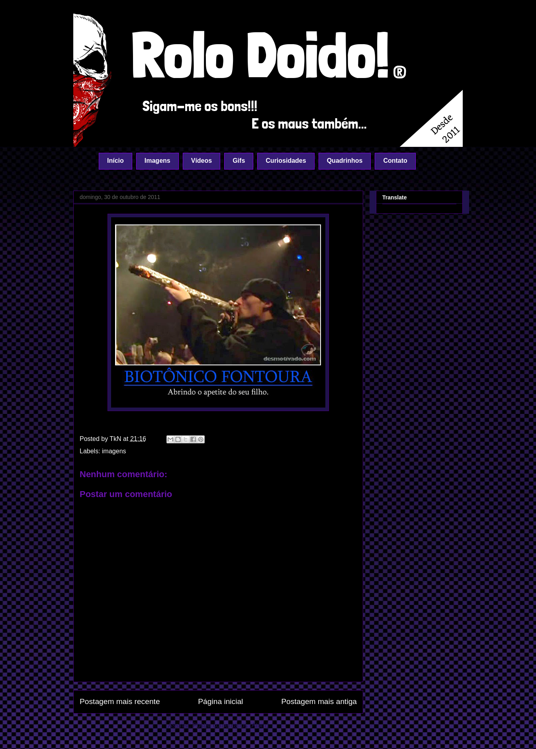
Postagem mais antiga (319, 701)
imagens (114, 451)
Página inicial (220, 701)
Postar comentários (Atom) (230, 725)
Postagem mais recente (120, 701)
